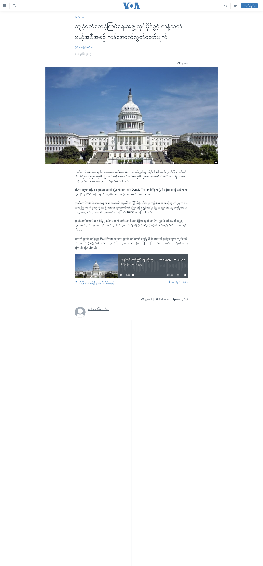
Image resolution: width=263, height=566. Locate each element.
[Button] (182, 63)
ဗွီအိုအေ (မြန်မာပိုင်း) (84, 47)
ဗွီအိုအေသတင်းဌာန (133, 264)
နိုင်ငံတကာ (80, 17)
